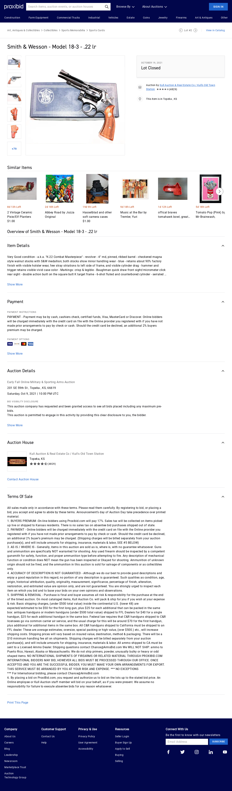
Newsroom (10, 761)
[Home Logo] (13, 6)
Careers (9, 742)
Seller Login (122, 736)
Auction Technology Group (15, 775)
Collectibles (50, 30)
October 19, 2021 (152, 63)
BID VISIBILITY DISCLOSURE (22, 401)
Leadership (11, 754)
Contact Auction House (23, 479)
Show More (15, 284)
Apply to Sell (122, 748)
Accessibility (85, 748)
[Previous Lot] (181, 30)
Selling (119, 761)
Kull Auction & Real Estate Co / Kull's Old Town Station (67, 453)
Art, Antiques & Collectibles (23, 30)
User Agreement (88, 742)
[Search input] (64, 6)
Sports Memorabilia (73, 30)
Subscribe (218, 741)
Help (44, 742)
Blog (7, 748)
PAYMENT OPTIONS (18, 339)
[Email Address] (186, 741)
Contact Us (48, 736)
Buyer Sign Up (123, 742)
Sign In (218, 6)
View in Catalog (215, 30)
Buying (119, 754)
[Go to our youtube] (225, 752)
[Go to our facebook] (168, 752)
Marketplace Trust (15, 767)
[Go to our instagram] (196, 752)
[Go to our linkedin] (211, 752)
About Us (9, 736)
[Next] (219, 191)
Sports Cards (97, 30)
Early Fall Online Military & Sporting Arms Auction (41, 382)
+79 (14, 148)
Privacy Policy (86, 736)
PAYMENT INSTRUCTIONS (21, 312)
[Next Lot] (195, 30)
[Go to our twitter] (182, 752)
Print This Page (17, 702)
